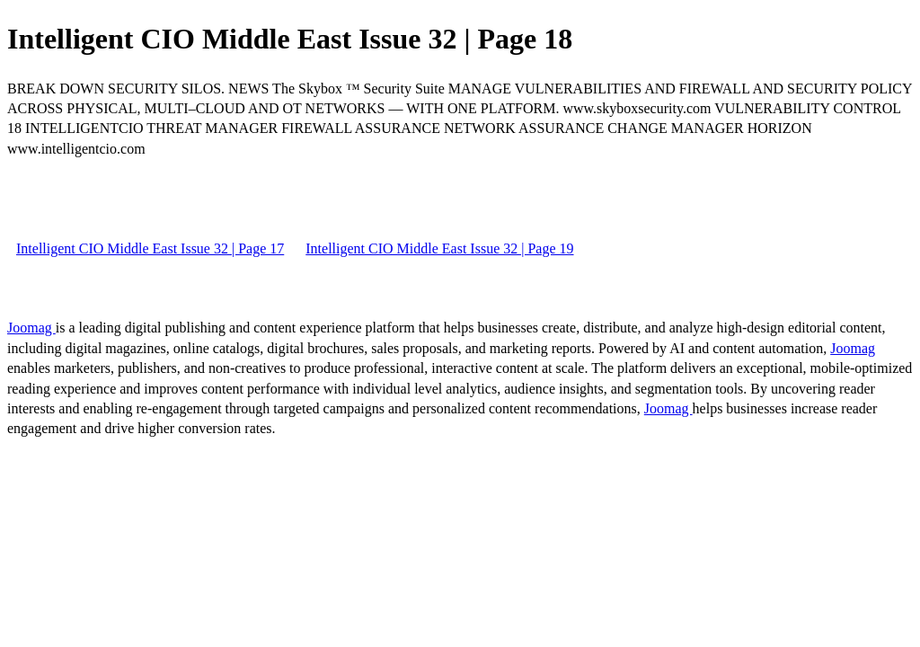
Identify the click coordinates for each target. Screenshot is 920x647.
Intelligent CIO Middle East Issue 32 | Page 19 (439, 248)
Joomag (31, 327)
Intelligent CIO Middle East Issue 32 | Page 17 (150, 248)
